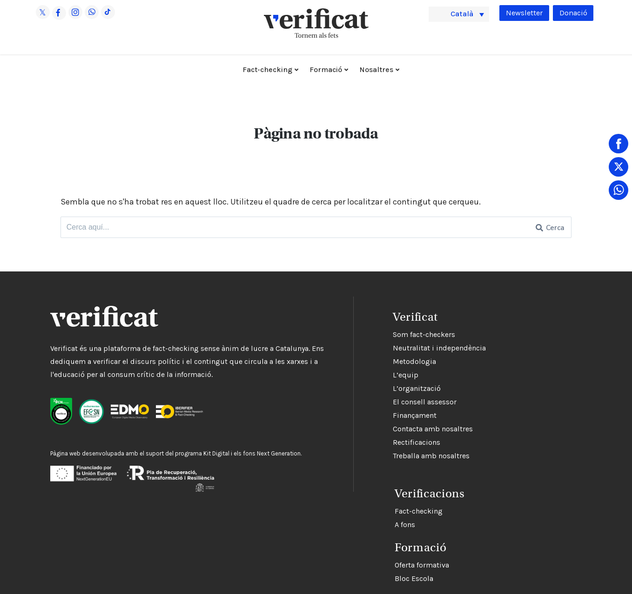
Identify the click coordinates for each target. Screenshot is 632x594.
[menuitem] (459, 14)
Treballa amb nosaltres (374, 456)
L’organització (360, 388)
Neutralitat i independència (382, 348)
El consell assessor (368, 402)
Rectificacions (359, 442)
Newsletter (520, 13)
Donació (572, 13)
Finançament (358, 415)
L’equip (349, 375)
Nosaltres (376, 69)
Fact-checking (267, 69)
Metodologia (357, 361)
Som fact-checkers (367, 334)
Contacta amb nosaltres (376, 429)
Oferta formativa (363, 561)
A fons (346, 521)
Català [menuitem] (464, 13)
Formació (325, 69)
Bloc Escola (355, 575)
